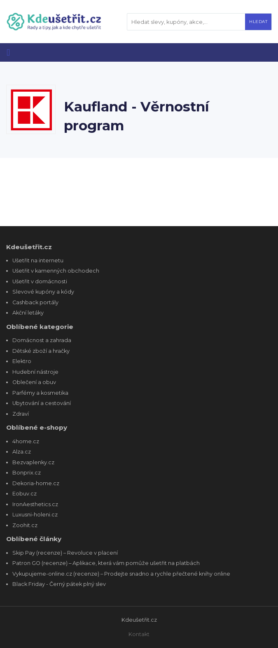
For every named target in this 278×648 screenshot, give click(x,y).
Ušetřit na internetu (37, 260)
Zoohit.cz (24, 525)
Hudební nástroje (35, 372)
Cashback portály (35, 302)
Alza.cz (21, 452)
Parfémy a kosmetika (40, 393)
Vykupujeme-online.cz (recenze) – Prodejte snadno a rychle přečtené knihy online (121, 574)
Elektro (21, 361)
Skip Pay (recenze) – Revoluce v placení (65, 553)
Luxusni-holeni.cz (35, 514)
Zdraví (20, 414)
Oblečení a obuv (34, 382)
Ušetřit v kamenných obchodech (55, 271)
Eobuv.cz (24, 494)
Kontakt (139, 634)
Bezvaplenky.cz (33, 462)
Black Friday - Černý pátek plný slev (59, 584)
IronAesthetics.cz (35, 504)
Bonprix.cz (26, 473)
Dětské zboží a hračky (41, 351)
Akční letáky (28, 313)
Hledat (258, 21)
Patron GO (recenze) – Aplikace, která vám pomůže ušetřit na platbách (106, 563)
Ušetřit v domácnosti (39, 281)
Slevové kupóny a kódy (43, 292)
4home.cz (25, 441)
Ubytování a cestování (41, 403)
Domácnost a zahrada (41, 340)
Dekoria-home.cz (35, 483)
